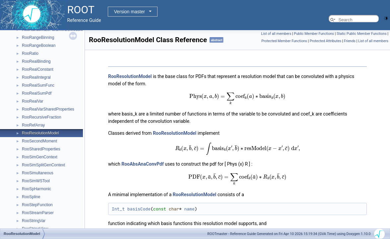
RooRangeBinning (38, 37)
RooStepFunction (37, 204)
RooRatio (30, 53)
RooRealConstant (37, 69)
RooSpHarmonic (36, 189)
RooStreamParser (38, 212)
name (189, 209)
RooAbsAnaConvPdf (142, 164)
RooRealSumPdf (36, 93)
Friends (350, 41)
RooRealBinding (36, 61)
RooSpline (31, 197)
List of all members (276, 34)
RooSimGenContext (39, 157)
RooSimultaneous (37, 173)
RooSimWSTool (36, 181)
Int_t (118, 209)
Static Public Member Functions (362, 34)
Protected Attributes (325, 41)
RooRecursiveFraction (41, 117)
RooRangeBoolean (38, 45)
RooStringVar (33, 220)
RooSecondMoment (39, 141)
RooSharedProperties (41, 149)
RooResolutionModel (40, 133)
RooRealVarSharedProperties (48, 109)
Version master (129, 11)
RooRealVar (32, 101)
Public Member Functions (314, 34)
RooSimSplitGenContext (43, 165)
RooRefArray (33, 125)
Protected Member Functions (284, 41)
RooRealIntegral (36, 77)
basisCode (139, 209)
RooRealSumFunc (38, 85)
